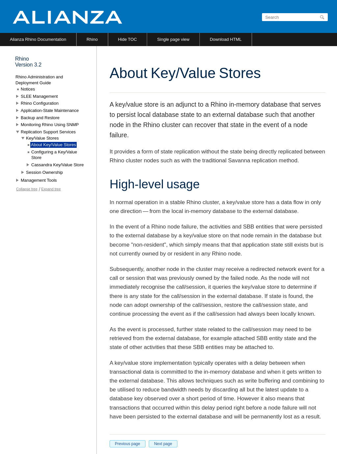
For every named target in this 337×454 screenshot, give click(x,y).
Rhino (92, 39)
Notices (28, 89)
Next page (163, 443)
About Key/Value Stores (53, 144)
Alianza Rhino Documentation (38, 39)
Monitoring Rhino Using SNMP (50, 124)
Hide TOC (127, 39)
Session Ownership (44, 172)
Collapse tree (27, 189)
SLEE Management (39, 96)
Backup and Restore (40, 117)
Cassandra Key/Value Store (57, 164)
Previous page (127, 443)
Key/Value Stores (42, 138)
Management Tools (39, 180)
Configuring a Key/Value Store (54, 154)
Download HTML (226, 39)
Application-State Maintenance (50, 110)
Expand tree (51, 189)
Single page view (173, 39)
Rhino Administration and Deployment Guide (39, 79)
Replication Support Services (48, 131)
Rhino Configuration (40, 103)
